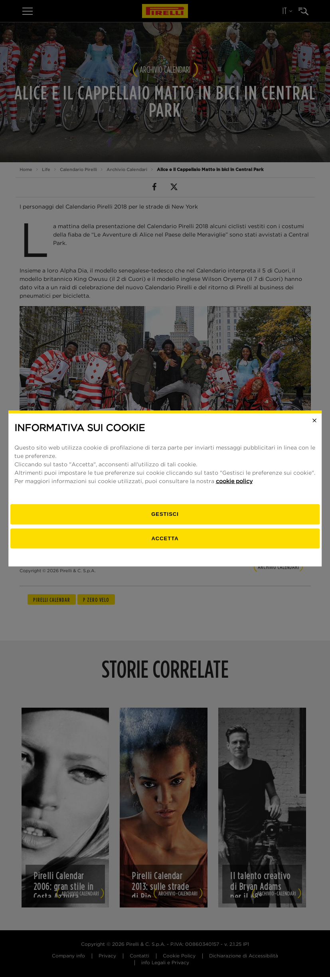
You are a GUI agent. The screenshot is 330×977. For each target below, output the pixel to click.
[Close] (314, 420)
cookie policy (234, 481)
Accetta (164, 538)
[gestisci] (165, 514)
